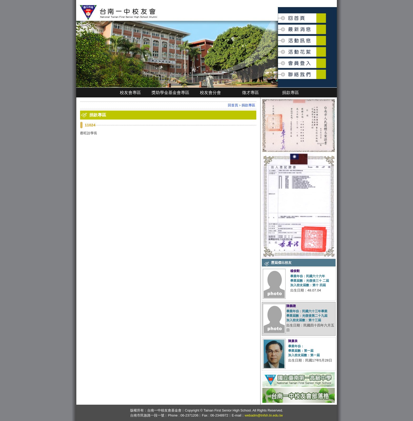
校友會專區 (130, 92)
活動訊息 (278, 38)
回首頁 (233, 105)
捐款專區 (290, 92)
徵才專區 (250, 92)
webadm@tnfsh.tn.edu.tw (264, 415)
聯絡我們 (278, 71)
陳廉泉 (293, 341)
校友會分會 (210, 92)
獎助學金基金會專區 (170, 92)
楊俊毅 (295, 271)
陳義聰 (291, 306)
